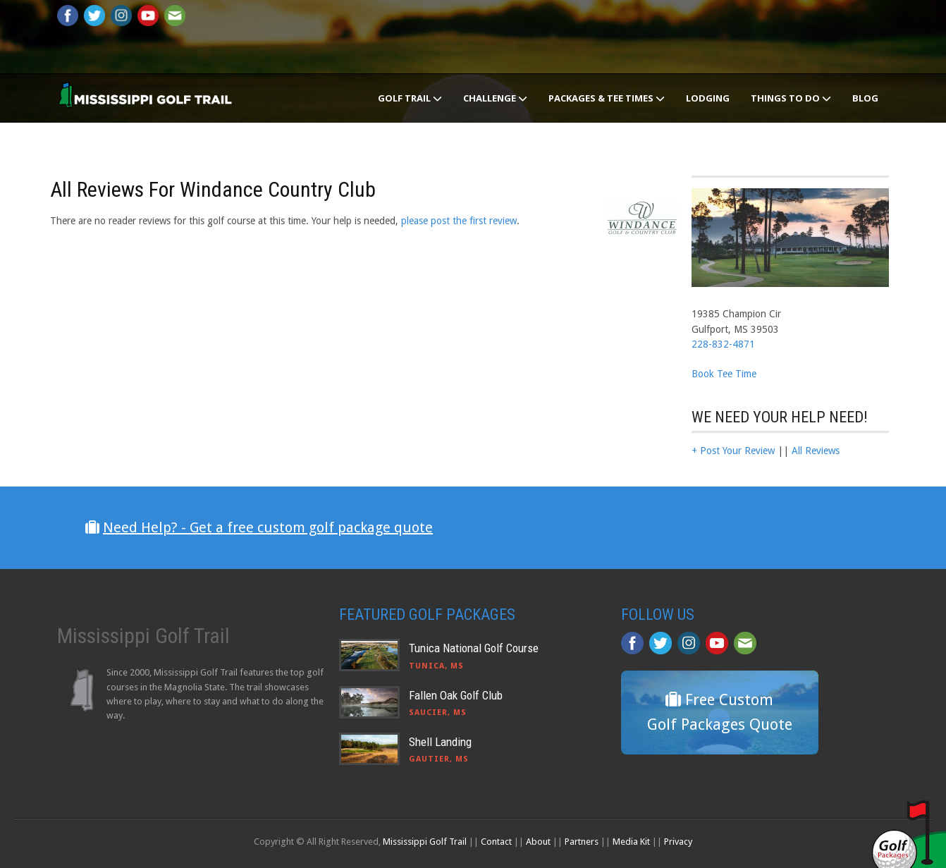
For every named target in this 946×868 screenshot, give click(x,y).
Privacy (678, 841)
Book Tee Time (724, 373)
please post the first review (459, 220)
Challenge (495, 98)
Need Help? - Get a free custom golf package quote (268, 527)
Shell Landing (440, 742)
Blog (865, 98)
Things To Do (791, 98)
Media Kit (631, 841)
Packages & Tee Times (606, 98)
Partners (581, 841)
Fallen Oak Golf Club (456, 695)
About (538, 841)
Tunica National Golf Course (474, 648)
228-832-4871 (723, 344)
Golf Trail (410, 98)
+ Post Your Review (733, 450)
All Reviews (816, 450)
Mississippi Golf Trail (425, 841)
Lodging (708, 98)
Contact (496, 841)
